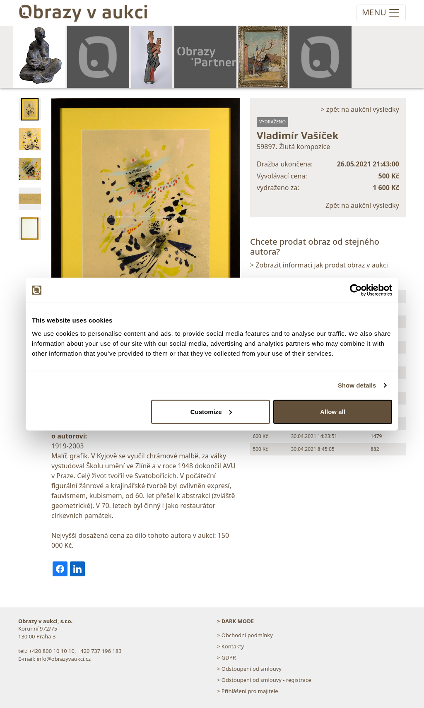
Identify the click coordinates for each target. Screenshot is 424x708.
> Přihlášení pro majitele (247, 691)
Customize (211, 411)
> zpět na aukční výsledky (359, 109)
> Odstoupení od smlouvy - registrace (264, 680)
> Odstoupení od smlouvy (249, 668)
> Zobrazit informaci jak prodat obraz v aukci (319, 265)
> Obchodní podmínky (245, 635)
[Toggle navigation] (381, 13)
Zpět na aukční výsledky (362, 205)
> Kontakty (230, 646)
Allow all (332, 411)
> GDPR (226, 657)
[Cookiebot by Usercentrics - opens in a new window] (356, 290)
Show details (357, 385)
